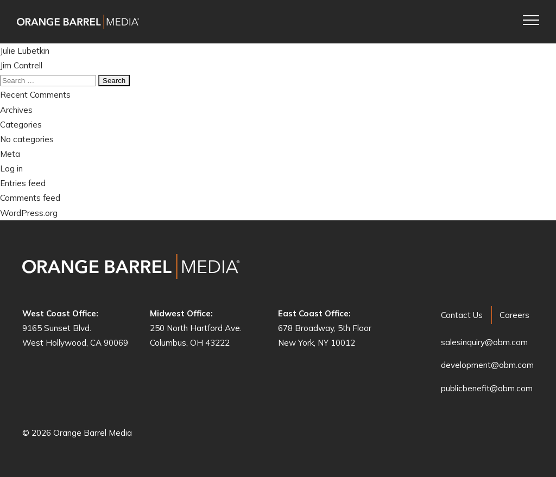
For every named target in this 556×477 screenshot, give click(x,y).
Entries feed (23, 183)
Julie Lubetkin (24, 51)
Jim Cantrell (21, 65)
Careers (514, 315)
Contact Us (462, 315)
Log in (11, 168)
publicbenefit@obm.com (487, 388)
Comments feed (30, 198)
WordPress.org (29, 213)
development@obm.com (487, 365)
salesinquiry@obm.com (484, 342)
